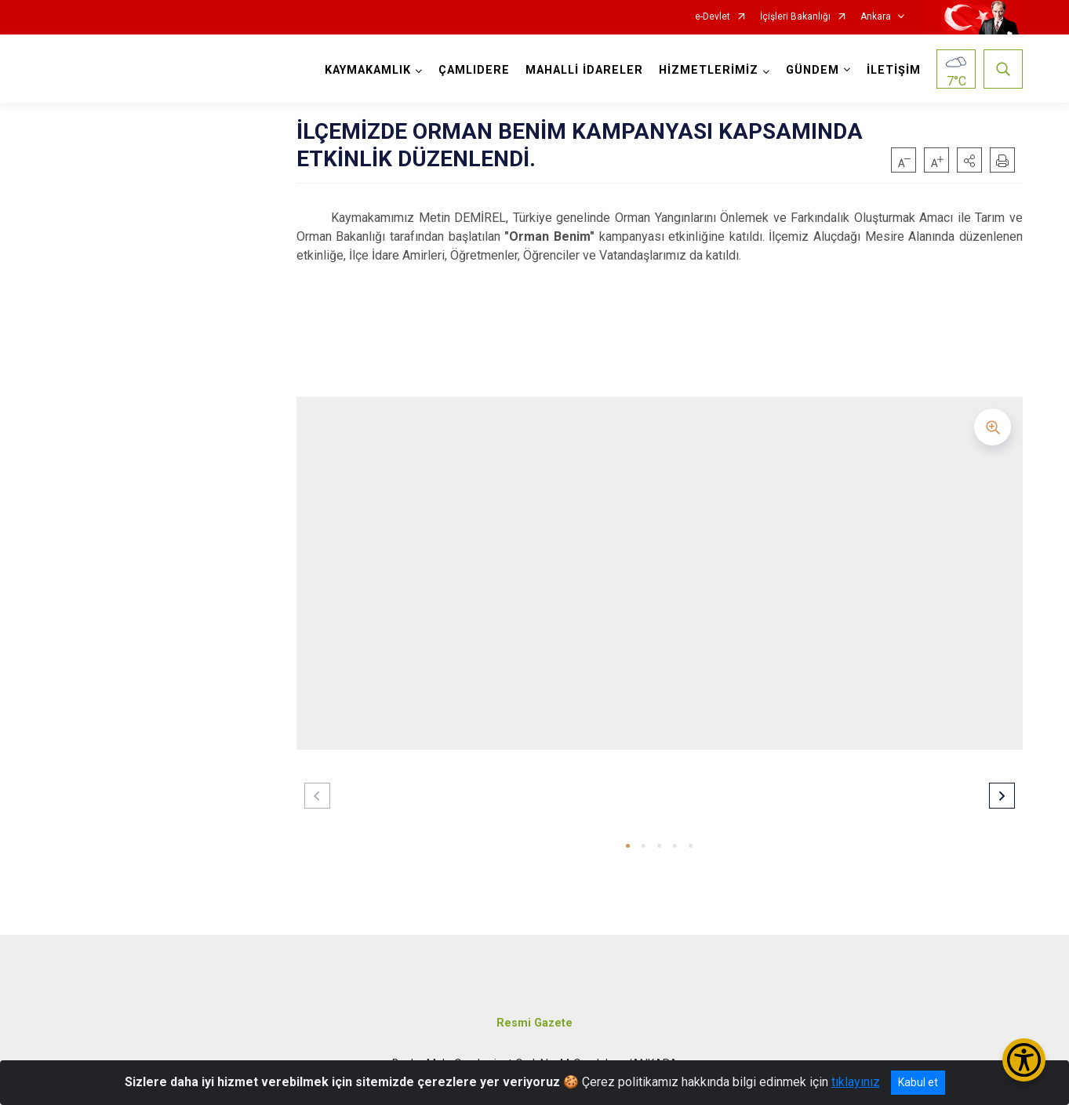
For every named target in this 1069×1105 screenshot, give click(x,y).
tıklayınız (855, 1081)
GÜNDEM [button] (812, 70)
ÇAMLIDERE (474, 70)
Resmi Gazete (534, 1023)
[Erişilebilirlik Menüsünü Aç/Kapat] (1023, 1059)
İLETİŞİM (894, 70)
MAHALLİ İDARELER (584, 70)
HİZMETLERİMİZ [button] (708, 70)
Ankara (875, 17)
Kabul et (918, 1082)
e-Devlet (712, 17)
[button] (969, 160)
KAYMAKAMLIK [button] (368, 70)
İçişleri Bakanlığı (795, 17)
